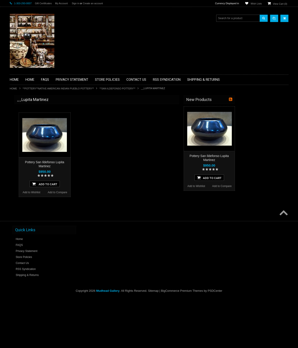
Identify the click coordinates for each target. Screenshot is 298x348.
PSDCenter (215, 341)
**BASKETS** (20, 117)
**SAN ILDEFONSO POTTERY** (117, 88)
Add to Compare (111, 192)
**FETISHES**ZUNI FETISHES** (32, 162)
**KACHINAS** (21, 170)
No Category (19, 252)
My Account (61, 3)
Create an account (93, 3)
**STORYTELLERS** (25, 245)
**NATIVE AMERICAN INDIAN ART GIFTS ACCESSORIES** (33, 179)
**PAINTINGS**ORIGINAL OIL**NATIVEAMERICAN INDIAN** (33, 202)
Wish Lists (256, 3)
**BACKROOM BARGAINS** (29, 109)
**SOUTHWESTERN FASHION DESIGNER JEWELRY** (31, 224)
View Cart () (280, 3)
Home (13, 88)
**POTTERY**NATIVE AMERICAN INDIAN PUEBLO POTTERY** (58, 88)
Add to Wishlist (85, 192)
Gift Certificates (43, 3)
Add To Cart (98, 184)
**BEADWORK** (22, 136)
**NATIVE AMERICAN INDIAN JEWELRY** (30, 190)
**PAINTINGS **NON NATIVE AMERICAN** (30, 126)
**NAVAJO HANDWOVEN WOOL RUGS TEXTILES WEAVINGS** (36, 213)
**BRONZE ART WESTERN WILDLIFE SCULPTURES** (35, 145)
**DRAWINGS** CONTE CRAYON (32, 155)
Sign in (75, 3)
